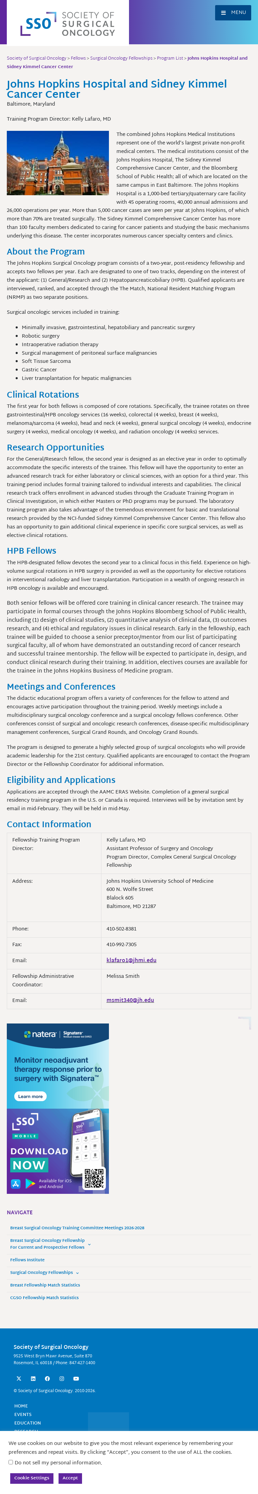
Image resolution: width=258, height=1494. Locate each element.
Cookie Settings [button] (31, 1478)
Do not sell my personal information (58, 1463)
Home (21, 1406)
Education (27, 1423)
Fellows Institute (27, 1260)
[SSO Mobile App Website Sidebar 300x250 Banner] (58, 1151)
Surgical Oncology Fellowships (44, 1273)
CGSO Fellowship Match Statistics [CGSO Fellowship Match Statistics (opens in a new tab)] (44, 1298)
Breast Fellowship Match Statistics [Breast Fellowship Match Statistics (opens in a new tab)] (45, 1285)
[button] (233, 12)
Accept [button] (70, 1478)
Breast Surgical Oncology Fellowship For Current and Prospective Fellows (50, 1244)
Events (23, 1415)
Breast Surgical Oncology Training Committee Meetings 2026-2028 (77, 1228)
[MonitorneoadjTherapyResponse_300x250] (58, 1066)
